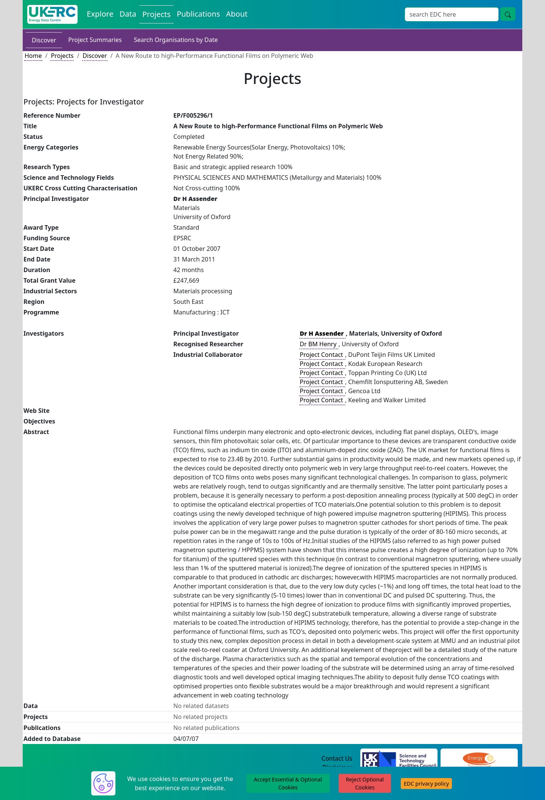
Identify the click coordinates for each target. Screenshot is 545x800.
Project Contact (322, 354)
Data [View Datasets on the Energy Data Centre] (128, 14)
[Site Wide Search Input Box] (452, 14)
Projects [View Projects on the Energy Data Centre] (156, 14)
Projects (62, 55)
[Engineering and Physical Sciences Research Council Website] (479, 759)
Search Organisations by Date (176, 40)
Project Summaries (94, 40)
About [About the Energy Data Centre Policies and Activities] (237, 14)
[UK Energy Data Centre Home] (52, 14)
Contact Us (337, 758)
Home (33, 55)
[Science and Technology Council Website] (399, 759)
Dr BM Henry (319, 344)
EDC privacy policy (426, 783)
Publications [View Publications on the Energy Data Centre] (198, 14)
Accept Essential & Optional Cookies (288, 783)
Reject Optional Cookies (365, 783)
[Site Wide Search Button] (507, 14)
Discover (44, 40)
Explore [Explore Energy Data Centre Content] (100, 14)
